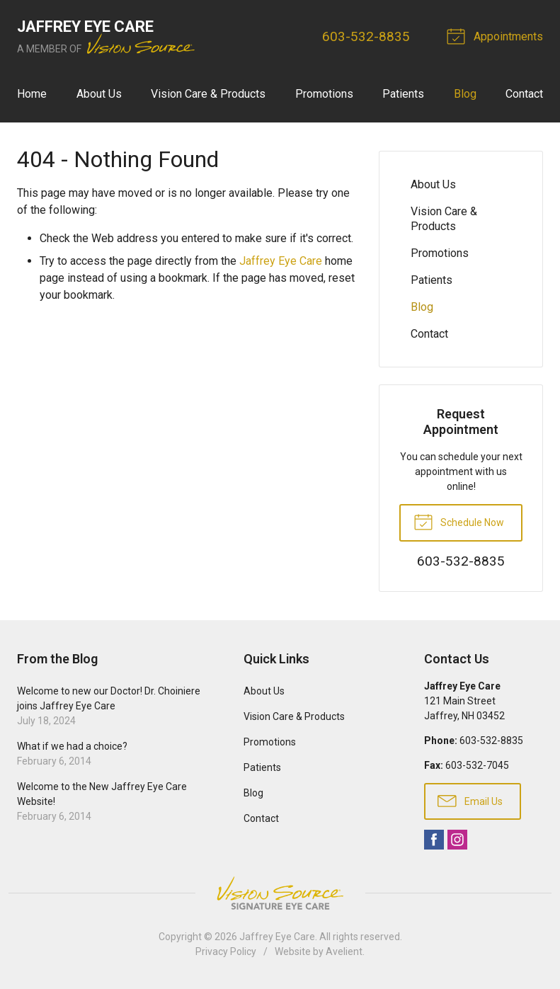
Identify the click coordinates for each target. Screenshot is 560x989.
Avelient (344, 951)
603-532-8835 (366, 36)
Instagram (457, 840)
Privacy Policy (225, 951)
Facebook (434, 840)
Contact (524, 94)
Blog (465, 94)
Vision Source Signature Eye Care (280, 893)
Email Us (470, 800)
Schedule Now (458, 521)
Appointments (497, 35)
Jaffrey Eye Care (280, 261)
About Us (99, 94)
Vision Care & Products (208, 94)
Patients (403, 94)
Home (32, 94)
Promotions (324, 94)
